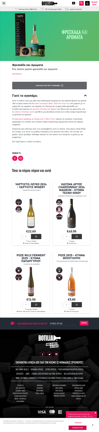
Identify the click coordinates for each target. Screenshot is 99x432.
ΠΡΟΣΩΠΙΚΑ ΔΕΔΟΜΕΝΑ (59, 385)
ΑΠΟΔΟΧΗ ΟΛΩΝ (77, 427)
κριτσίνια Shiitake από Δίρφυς (45, 109)
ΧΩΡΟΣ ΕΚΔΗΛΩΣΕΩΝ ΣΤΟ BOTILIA (78, 397)
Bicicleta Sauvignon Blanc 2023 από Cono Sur (50, 103)
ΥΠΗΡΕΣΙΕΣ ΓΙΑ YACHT (78, 393)
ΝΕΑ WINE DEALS (22, 369)
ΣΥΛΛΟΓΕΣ (20, 373)
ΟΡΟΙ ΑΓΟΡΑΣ (59, 388)
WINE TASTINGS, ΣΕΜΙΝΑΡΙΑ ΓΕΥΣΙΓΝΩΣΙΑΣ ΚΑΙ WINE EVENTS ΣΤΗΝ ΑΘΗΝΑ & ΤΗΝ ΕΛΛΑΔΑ (49, 378)
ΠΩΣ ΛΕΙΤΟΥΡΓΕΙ (20, 388)
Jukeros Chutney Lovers (24, 112)
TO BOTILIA (20, 385)
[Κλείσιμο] (92, 425)
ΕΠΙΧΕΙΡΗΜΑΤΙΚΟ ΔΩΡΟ (78, 385)
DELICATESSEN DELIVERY (73, 373)
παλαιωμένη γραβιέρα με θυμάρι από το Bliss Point (34, 119)
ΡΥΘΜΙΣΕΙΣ (78, 422)
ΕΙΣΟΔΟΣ (94, 5)
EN (77, 3)
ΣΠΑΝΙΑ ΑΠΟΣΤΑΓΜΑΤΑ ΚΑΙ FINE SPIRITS (47, 373)
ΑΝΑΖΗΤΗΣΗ (81, 3)
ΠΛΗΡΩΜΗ (40, 385)
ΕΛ (73, 3)
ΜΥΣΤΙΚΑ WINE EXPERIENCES (78, 389)
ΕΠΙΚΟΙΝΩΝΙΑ (20, 401)
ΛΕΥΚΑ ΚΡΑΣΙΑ (50, 369)
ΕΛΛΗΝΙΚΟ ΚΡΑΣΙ (20, 391)
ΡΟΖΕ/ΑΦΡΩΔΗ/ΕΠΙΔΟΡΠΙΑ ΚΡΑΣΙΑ (70, 369)
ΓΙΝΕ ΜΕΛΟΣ (94, 2)
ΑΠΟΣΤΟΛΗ (40, 388)
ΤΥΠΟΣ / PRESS (40, 393)
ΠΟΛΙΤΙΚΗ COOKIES (59, 393)
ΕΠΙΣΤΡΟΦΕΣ (39, 391)
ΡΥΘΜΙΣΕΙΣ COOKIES (59, 396)
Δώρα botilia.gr (17, 73)
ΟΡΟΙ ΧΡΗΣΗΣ (59, 391)
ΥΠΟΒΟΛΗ (84, 323)
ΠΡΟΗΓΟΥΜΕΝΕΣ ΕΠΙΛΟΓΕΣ (20, 393)
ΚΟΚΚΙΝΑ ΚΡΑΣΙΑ (37, 369)
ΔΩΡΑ (28, 373)
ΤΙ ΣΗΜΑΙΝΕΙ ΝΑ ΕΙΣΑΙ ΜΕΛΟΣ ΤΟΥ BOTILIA (20, 397)
